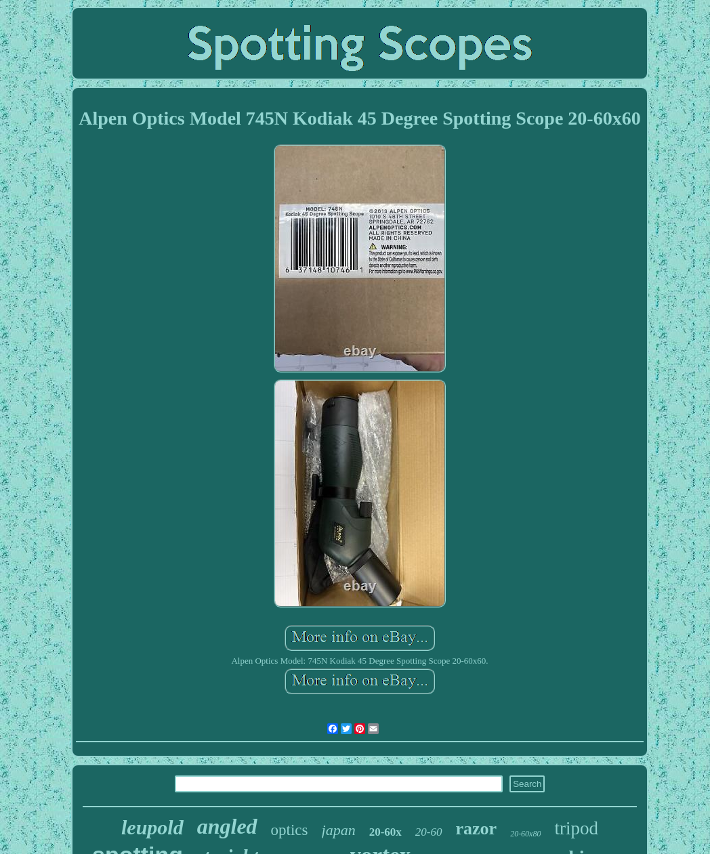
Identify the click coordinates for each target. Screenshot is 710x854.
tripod (576, 828)
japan (339, 829)
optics (289, 829)
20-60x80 (525, 833)
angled (227, 826)
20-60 (428, 832)
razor (476, 828)
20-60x (385, 832)
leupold (152, 827)
